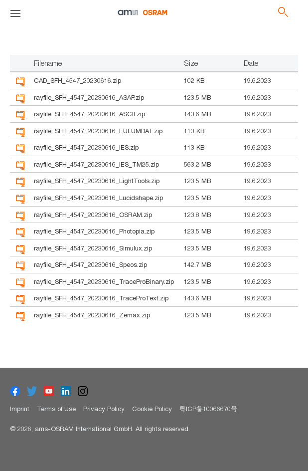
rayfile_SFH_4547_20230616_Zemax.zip (92, 315)
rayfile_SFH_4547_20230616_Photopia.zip (94, 231)
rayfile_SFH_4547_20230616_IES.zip (86, 147)
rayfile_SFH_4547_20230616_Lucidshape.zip (98, 198)
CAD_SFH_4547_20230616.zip (77, 80)
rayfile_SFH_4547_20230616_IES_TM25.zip (96, 164)
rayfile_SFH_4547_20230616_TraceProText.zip (101, 298)
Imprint (19, 409)
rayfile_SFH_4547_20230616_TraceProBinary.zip (104, 281)
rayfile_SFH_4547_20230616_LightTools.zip (96, 181)
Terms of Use (56, 409)
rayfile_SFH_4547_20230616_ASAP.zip (89, 97)
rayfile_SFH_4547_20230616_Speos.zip (90, 264)
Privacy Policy (104, 409)
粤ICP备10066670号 (208, 409)
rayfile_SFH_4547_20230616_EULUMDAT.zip (98, 131)
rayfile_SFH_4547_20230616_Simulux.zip (93, 248)
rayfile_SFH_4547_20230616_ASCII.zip (89, 114)
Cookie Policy (152, 409)
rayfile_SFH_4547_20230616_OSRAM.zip (93, 215)
